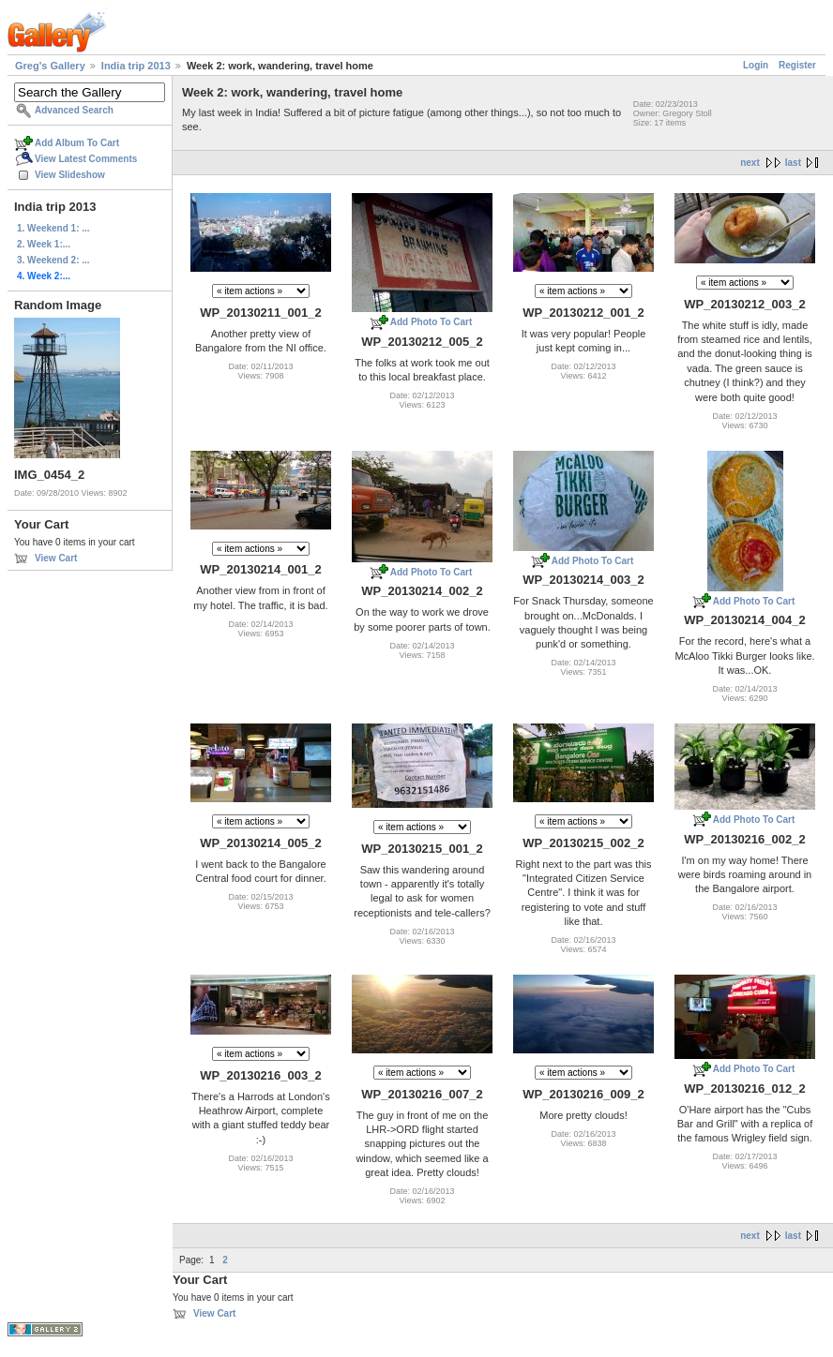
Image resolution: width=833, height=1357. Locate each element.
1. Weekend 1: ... (53, 228)
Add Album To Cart (77, 143)
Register (797, 65)
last (793, 162)
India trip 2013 (136, 65)
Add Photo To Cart (431, 322)
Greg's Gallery (50, 65)
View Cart (56, 558)
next (750, 162)
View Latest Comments (86, 159)
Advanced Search (74, 110)
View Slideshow (70, 175)
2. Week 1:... (43, 244)
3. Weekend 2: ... (53, 260)
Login (755, 65)
